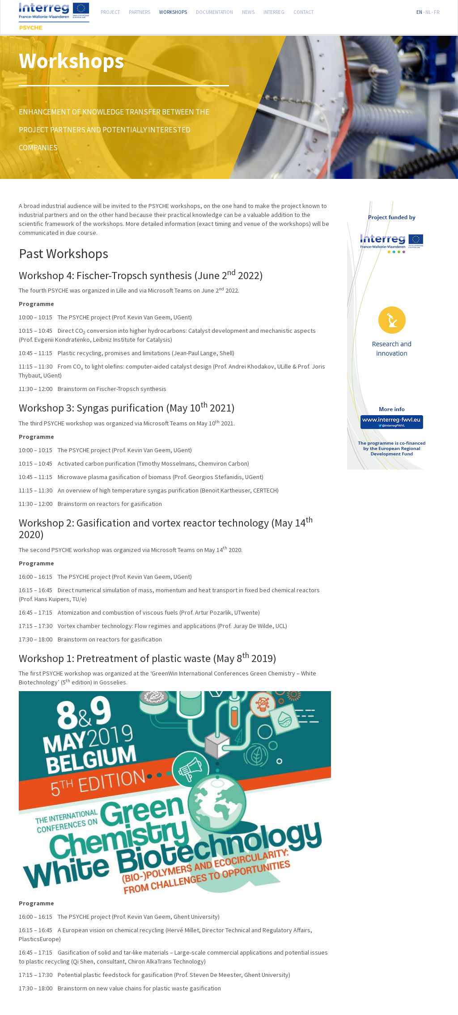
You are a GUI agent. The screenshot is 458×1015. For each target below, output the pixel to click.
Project (110, 11)
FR (436, 11)
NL (428, 11)
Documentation (214, 11)
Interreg (273, 11)
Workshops (173, 11)
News (248, 11)
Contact (303, 11)
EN (419, 11)
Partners (139, 11)
